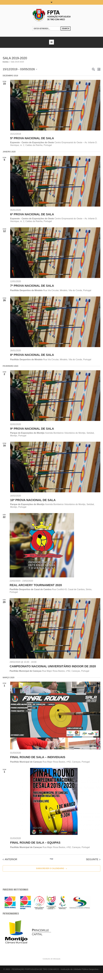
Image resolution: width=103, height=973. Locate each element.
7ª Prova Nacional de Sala (32, 285)
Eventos (5, 62)
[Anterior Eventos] (10, 859)
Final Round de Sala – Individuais (37, 757)
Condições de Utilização (51, 959)
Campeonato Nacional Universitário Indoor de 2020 (53, 666)
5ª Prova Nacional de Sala (32, 138)
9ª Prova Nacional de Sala (32, 428)
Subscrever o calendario (50, 868)
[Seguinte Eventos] (93, 859)
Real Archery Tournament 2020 (36, 585)
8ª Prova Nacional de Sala (32, 354)
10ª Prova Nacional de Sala (33, 500)
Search (65, 28)
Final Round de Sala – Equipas (35, 842)
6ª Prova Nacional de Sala (32, 214)
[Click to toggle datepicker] (20, 69)
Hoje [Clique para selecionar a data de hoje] (51, 859)
